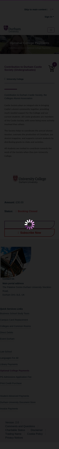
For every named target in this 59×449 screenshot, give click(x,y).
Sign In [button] (48, 17)
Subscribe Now (29, 232)
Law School (6, 351)
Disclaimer (37, 430)
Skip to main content (36, 9)
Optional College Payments (14, 370)
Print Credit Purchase (11, 383)
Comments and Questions (20, 426)
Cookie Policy (35, 434)
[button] (52, 9)
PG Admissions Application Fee (15, 377)
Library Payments (9, 364)
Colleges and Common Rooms (15, 326)
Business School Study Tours (14, 313)
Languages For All (9, 358)
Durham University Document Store (18, 402)
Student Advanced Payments (14, 396)
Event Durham (7, 339)
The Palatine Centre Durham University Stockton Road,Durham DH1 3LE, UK (27, 289)
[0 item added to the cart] (51, 70)
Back (29, 224)
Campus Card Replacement (14, 320)
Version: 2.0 (12, 422)
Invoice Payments (9, 408)
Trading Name (13, 434)
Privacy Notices (14, 437)
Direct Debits (6, 332)
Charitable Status (15, 430)
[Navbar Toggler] (51, 29)
